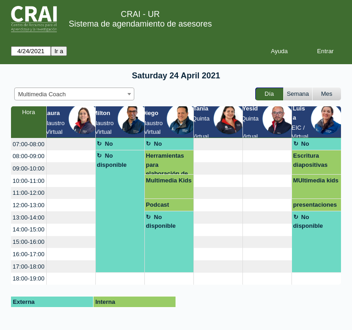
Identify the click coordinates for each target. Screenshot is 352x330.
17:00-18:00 (28, 266)
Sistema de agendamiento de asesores (140, 23)
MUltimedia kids (316, 180)
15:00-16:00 (28, 241)
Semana (298, 93)
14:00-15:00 (28, 229)
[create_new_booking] (71, 144)
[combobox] (74, 94)
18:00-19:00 (28, 278)
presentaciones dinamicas (315, 206)
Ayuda (279, 51)
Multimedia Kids (169, 180)
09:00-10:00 (28, 168)
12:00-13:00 (28, 205)
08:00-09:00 (28, 156)
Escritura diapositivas (310, 160)
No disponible (111, 145)
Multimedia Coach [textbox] (42, 94)
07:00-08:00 (28, 144)
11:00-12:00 (28, 192)
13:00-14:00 (28, 217)
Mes (327, 93)
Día (269, 93)
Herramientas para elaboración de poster (167, 163)
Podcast (157, 204)
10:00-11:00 (28, 180)
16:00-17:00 (28, 254)
